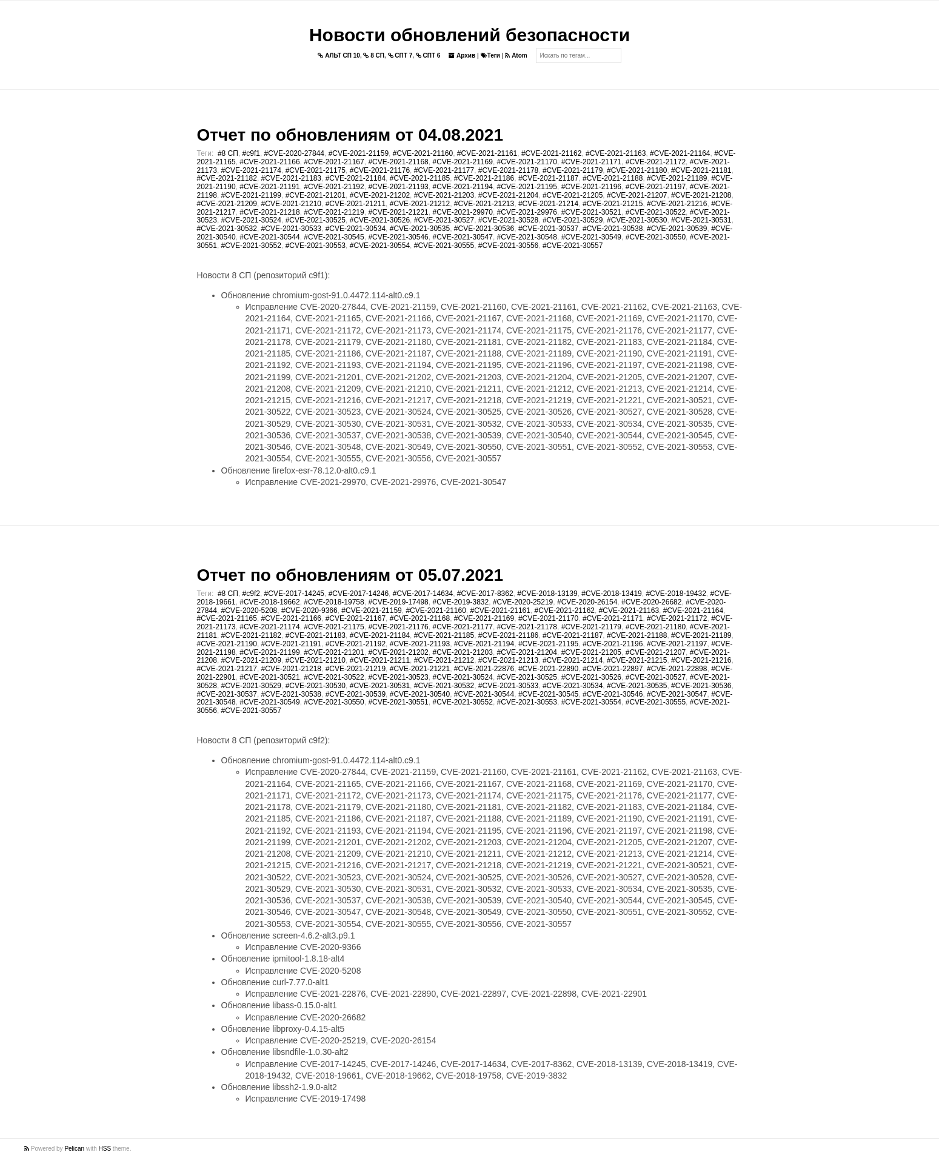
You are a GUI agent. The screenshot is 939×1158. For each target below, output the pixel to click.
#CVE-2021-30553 (316, 245)
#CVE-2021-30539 (677, 228)
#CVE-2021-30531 (701, 220)
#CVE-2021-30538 (613, 228)
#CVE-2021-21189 (677, 178)
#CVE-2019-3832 (460, 602)
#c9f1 (251, 153)
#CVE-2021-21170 (527, 162)
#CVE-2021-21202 (380, 195)
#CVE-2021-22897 (613, 668)
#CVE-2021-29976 (527, 212)
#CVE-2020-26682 (651, 602)
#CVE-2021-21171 (591, 162)
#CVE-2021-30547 (462, 237)
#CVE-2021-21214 (548, 203)
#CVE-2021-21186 (484, 178)
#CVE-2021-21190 (227, 644)
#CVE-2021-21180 (637, 170)
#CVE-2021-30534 (356, 228)
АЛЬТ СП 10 (339, 55)
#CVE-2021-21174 (251, 170)
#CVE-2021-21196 (591, 186)
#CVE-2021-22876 (484, 668)
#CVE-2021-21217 (227, 668)
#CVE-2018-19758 (334, 602)
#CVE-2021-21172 (656, 162)
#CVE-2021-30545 (334, 237)
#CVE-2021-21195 (527, 186)
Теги (490, 55)
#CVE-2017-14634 (423, 593)
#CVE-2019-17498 (398, 602)
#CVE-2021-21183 (291, 178)
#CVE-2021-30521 (591, 212)
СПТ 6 (428, 55)
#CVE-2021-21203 (444, 195)
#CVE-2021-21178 (508, 170)
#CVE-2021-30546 (398, 237)
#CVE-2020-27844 (294, 153)
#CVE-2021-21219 (334, 212)
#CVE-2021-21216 (677, 203)
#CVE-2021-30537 (548, 228)
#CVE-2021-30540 (420, 694)
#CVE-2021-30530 (637, 220)
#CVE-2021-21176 (380, 170)
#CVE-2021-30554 (380, 245)
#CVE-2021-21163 (616, 153)
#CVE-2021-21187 (548, 178)
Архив (462, 55)
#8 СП (228, 153)
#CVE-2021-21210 (291, 203)
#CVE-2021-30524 (251, 220)
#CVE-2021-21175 (316, 170)
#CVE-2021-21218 (269, 212)
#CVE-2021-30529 (573, 220)
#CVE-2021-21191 (269, 186)
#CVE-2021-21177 (444, 170)
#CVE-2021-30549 (591, 237)
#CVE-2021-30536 (484, 228)
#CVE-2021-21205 (573, 195)
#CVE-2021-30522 (656, 212)
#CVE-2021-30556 (508, 245)
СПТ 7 (400, 55)
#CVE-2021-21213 (484, 203)
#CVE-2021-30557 (573, 245)
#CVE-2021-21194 (462, 186)
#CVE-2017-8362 (485, 593)
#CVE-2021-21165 (227, 618)
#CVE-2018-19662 (269, 602)
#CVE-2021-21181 (701, 170)
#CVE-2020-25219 (523, 602)
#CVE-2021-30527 (444, 220)
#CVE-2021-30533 (291, 228)
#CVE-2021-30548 (527, 237)
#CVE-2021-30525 (316, 220)
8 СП (373, 55)
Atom (516, 55)
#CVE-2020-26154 (587, 602)
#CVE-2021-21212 (420, 203)
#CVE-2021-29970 (462, 212)
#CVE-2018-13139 (547, 593)
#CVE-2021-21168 (398, 162)
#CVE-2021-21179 (573, 170)
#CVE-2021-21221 (398, 212)
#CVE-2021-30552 (251, 245)
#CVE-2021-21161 (487, 153)
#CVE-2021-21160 (423, 153)
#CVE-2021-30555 (444, 245)
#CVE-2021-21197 (656, 186)
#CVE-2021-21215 (613, 203)
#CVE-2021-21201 (316, 195)
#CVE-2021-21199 (251, 195)
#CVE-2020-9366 (309, 610)
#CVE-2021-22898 (677, 668)
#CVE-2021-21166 (269, 162)
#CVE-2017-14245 (294, 593)
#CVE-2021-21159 (359, 153)
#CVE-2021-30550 (656, 237)
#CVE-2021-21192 (334, 186)
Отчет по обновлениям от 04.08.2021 (350, 135)
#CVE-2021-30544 (269, 237)
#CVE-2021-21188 (613, 178)
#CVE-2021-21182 (227, 178)
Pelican (74, 1148)
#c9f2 (251, 593)
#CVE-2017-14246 (359, 593)
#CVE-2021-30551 (398, 702)
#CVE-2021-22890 (548, 668)
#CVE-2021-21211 (356, 203)
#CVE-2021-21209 (227, 203)
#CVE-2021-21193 (398, 186)
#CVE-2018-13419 (611, 593)
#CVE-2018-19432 (676, 593)
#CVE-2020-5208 (249, 610)
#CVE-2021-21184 (356, 178)
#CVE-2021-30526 (380, 220)
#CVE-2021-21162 (551, 153)
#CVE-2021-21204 (508, 195)
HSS (105, 1148)
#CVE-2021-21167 (334, 162)
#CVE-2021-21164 (680, 153)
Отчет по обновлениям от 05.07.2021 (350, 575)
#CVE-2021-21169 (462, 162)
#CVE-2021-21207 (637, 195)
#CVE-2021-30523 (398, 677)
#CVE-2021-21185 (420, 178)
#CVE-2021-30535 (420, 228)
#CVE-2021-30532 (227, 228)
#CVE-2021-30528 (508, 220)
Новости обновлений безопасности (469, 35)
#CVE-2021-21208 (701, 195)
